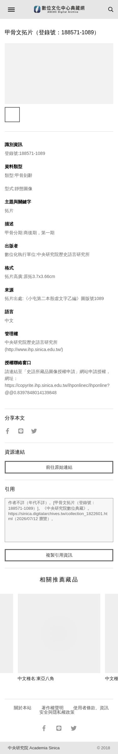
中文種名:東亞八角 (36, 678)
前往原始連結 (59, 467)
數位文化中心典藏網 (59, 9)
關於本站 (22, 707)
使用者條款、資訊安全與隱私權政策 (74, 710)
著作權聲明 (53, 707)
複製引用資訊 (59, 555)
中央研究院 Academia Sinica (33, 747)
